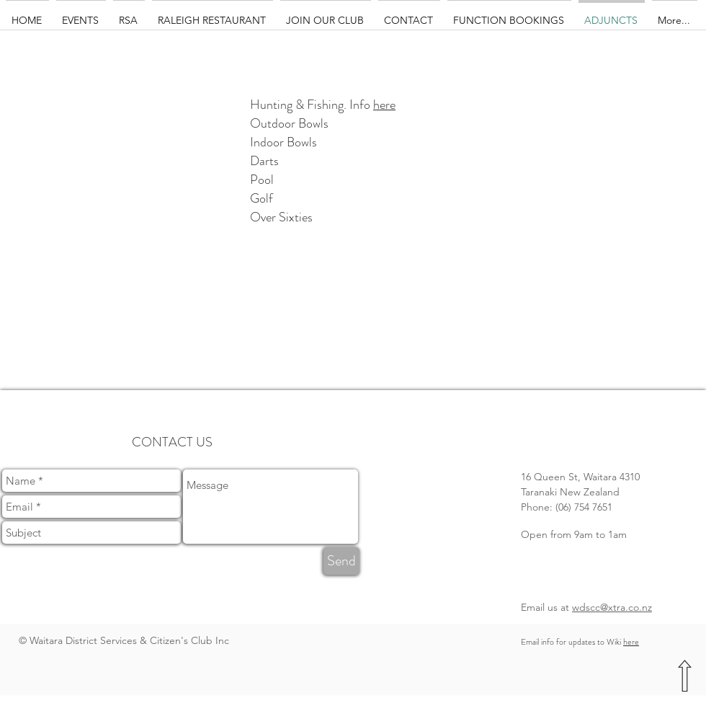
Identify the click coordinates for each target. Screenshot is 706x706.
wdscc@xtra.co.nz (612, 607)
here (384, 104)
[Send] (341, 561)
